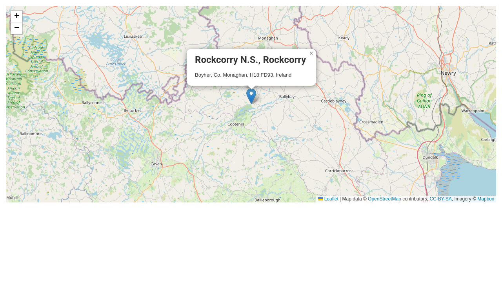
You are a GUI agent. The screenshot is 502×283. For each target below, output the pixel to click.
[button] (251, 96)
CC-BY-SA (441, 199)
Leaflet (328, 199)
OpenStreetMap (384, 199)
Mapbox (485, 199)
